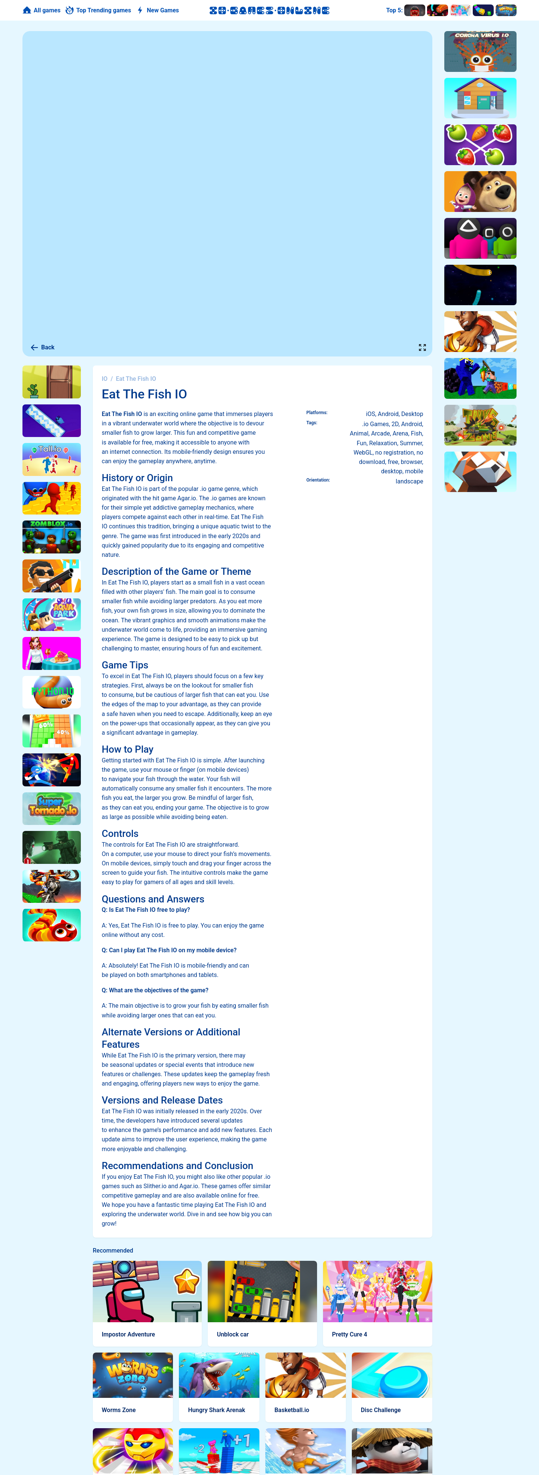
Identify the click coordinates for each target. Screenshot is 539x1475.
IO (105, 378)
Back (42, 347)
